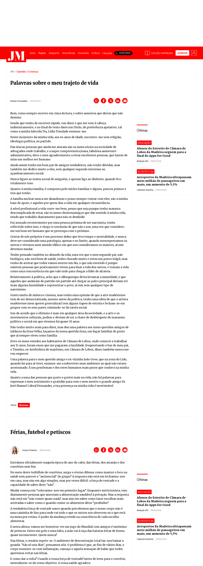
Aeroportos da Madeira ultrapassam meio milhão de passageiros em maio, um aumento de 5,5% (164, 180)
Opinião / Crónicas (27, 71)
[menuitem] (33, 53)
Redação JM (142, 161)
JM (11, 71)
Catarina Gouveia (145, 190)
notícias (23, 405)
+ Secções (107, 53)
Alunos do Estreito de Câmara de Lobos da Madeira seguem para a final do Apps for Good (161, 152)
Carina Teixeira (29, 450)
